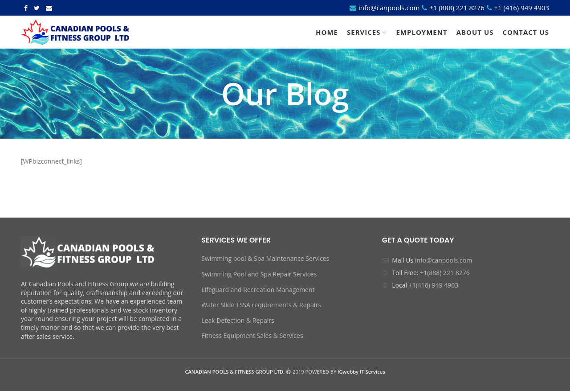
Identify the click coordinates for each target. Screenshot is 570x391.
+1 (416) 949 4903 (521, 7)
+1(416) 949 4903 (434, 285)
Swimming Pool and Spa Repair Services (259, 274)
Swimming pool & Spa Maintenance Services (265, 258)
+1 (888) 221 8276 (457, 7)
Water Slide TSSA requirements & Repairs (261, 304)
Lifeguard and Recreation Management (257, 289)
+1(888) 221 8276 (445, 272)
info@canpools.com (389, 7)
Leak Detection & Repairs (237, 320)
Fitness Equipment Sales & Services (252, 335)
